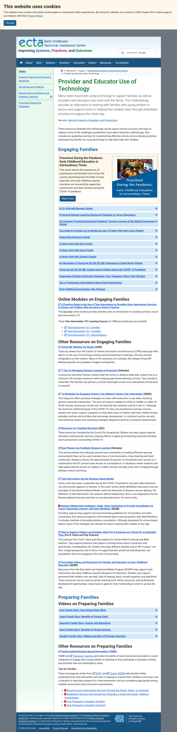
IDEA (38, 62)
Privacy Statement (60, 728)
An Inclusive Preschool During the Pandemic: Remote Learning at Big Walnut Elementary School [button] (107, 223)
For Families (122, 62)
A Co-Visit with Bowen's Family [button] (76, 208)
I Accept (10, 22)
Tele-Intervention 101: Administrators (87, 335)
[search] (136, 53)
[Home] (21, 63)
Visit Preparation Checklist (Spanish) (86, 705)
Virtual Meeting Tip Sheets (77, 347)
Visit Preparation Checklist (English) (86, 701)
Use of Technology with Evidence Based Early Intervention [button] (91, 282)
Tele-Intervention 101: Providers (84, 331)
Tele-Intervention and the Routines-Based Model (87, 478)
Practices (64, 62)
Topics (81, 71)
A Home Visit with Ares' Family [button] (76, 243)
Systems (50, 62)
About (29, 62)
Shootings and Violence (31, 87)
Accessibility (44, 728)
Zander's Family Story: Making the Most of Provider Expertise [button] (93, 636)
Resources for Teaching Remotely (79, 428)
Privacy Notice (35, 15)
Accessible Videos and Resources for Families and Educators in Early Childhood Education (102, 564)
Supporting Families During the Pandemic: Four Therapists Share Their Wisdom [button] (102, 276)
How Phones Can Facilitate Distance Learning (85, 448)
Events (92, 62)
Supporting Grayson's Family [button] (75, 237)
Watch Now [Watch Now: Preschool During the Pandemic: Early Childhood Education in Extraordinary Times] (68, 198)
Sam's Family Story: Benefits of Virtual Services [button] (85, 629)
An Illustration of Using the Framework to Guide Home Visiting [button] (101, 263)
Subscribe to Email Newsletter (84, 728)
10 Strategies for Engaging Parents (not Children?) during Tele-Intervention (102, 394)
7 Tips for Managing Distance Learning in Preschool (89, 370)
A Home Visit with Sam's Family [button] (77, 250)
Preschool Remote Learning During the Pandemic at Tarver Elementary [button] (98, 215)
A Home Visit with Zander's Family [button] (78, 256)
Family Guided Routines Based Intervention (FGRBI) (89, 651)
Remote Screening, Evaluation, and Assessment (92, 120)
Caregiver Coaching (83, 656)
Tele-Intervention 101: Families (83, 327)
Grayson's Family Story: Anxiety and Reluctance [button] (85, 623)
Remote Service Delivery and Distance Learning (108, 71)
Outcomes (78, 62)
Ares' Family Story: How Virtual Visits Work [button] (83, 610)
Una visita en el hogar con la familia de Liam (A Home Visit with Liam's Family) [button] (102, 230)
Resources (105, 62)
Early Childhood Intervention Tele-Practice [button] (82, 289)
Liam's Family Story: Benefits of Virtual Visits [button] (84, 616)
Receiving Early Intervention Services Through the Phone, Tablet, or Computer (108, 690)
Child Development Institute (64, 715)
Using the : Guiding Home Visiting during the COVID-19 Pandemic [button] (103, 269)
